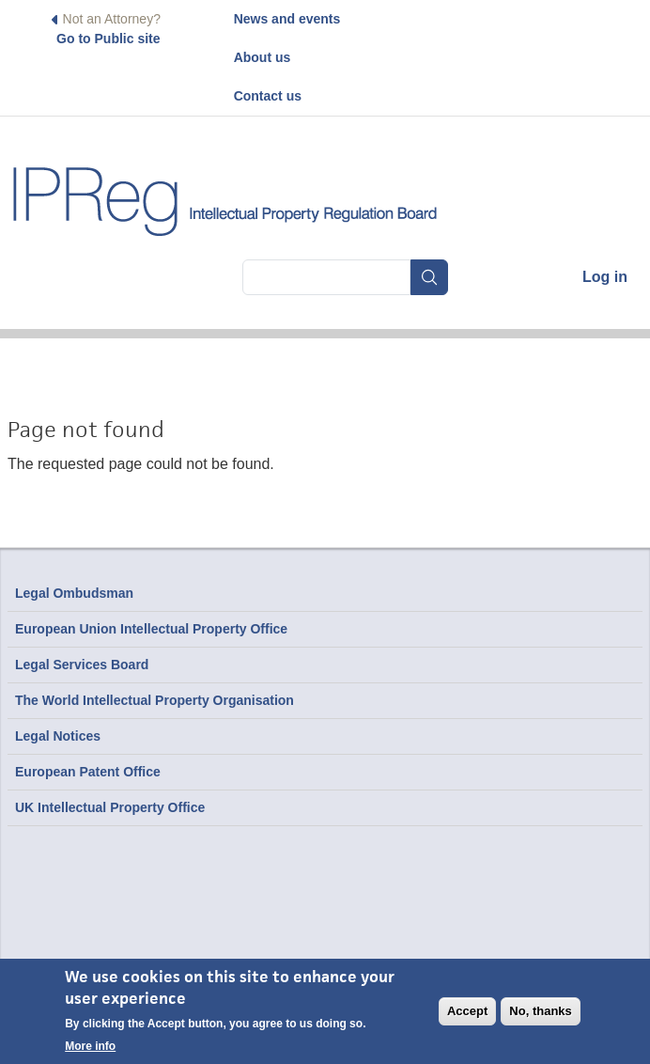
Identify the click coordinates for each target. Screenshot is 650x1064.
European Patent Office (88, 771)
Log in (604, 277)
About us (262, 57)
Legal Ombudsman (74, 593)
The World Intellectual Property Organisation (154, 700)
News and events (287, 18)
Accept (467, 1011)
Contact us (268, 95)
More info (90, 1046)
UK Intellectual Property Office (110, 807)
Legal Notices (58, 735)
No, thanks (540, 1011)
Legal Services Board (81, 664)
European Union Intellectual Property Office (151, 628)
